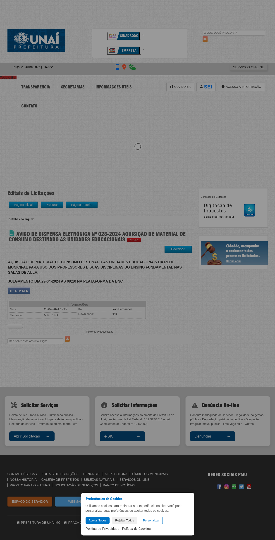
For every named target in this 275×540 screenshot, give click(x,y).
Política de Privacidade (102, 529)
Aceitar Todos (98, 520)
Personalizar (151, 520)
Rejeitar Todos (124, 520)
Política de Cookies (136, 529)
